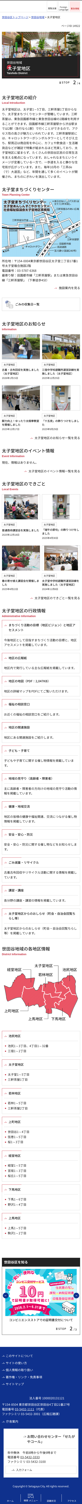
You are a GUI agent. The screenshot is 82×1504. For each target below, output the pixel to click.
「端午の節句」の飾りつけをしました (60, 531)
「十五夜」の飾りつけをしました (60, 422)
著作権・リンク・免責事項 (24, 1377)
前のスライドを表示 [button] (8, 1295)
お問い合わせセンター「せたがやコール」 (51, 1439)
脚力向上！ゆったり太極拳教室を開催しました (20, 422)
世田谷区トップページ (15, 17)
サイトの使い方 (16, 1363)
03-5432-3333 (30, 1457)
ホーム (10, 1500)
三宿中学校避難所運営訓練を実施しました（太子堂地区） (60, 371)
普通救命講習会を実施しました (20, 530)
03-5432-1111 (24, 1409)
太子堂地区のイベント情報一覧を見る (54, 471)
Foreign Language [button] (63, 8)
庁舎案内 (12, 1421)
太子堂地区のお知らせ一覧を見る (57, 437)
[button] (52, 6)
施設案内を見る (69, 288)
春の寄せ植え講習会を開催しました (20, 582)
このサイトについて (19, 1356)
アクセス (71, 1500)
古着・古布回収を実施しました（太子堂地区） (20, 371)
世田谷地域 (37, 17)
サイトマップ (15, 1384)
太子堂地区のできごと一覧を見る (57, 598)
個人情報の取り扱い (19, 1370)
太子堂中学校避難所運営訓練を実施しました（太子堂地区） (60, 582)
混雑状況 (51, 1500)
